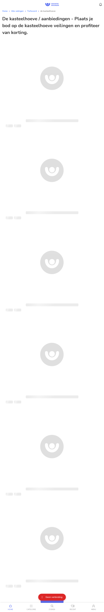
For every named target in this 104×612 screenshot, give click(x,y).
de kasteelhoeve (48, 11)
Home (5, 11)
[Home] (10, 607)
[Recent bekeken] (72, 607)
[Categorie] (31, 607)
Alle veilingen (17, 11)
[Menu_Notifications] (100, 4)
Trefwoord (32, 11)
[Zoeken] (52, 607)
